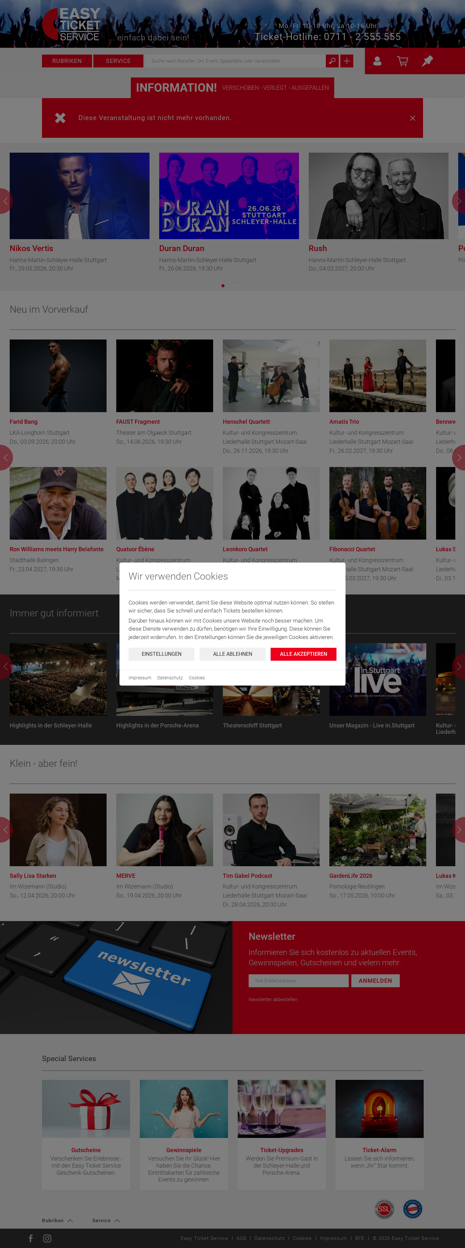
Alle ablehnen (232, 654)
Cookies (197, 677)
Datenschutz (170, 677)
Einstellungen (161, 654)
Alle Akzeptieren (303, 654)
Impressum (140, 677)
